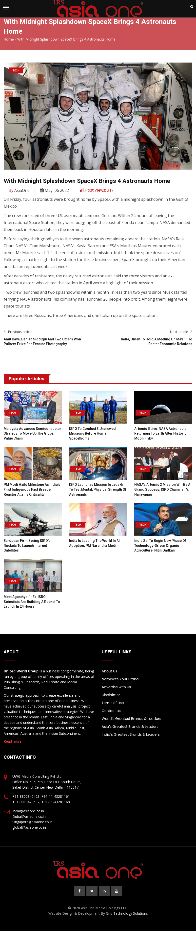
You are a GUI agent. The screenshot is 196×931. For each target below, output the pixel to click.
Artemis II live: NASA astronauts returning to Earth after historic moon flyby (160, 433)
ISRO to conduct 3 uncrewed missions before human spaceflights (92, 433)
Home (9, 39)
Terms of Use (113, 702)
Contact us (111, 710)
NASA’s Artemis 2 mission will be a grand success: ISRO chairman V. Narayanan (162, 489)
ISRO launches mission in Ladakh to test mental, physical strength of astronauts (97, 489)
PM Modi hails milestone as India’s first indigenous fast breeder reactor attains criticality (32, 489)
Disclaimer (111, 694)
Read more (12, 741)
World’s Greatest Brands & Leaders (131, 718)
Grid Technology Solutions (127, 913)
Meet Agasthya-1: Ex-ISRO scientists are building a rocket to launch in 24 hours (32, 601)
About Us (109, 671)
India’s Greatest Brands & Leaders (131, 734)
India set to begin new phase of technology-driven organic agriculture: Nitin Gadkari (160, 545)
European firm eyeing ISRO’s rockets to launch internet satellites (27, 545)
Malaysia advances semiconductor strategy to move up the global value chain (32, 433)
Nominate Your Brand (120, 679)
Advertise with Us (116, 687)
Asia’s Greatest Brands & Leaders (130, 726)
